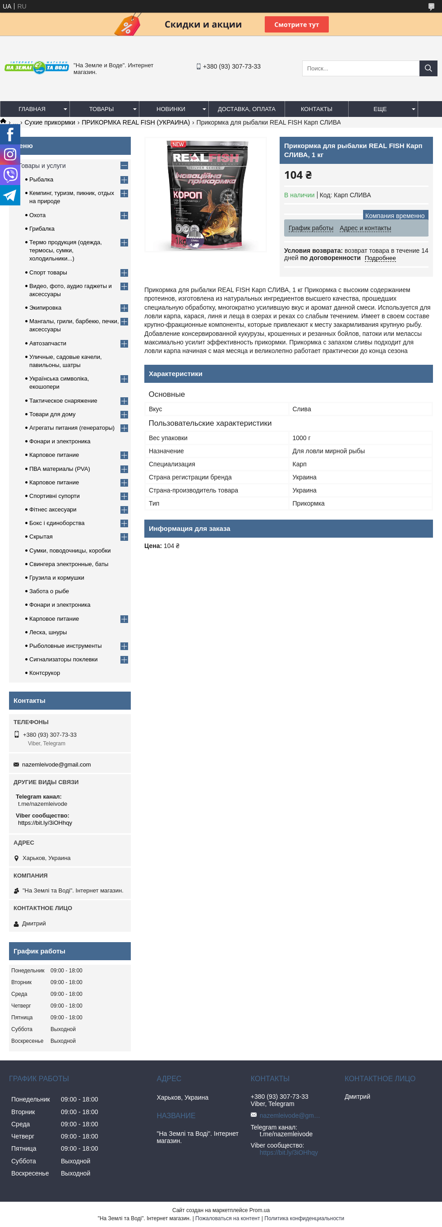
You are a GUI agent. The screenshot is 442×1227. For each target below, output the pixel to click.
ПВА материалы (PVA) (59, 468)
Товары (101, 109)
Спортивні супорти (54, 496)
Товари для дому (52, 414)
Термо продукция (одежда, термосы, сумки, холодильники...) (65, 250)
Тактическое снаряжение (63, 400)
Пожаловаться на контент (227, 1218)
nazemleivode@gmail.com (56, 764)
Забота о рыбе (49, 591)
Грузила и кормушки (56, 577)
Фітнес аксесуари (53, 509)
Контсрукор (44, 672)
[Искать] (428, 68)
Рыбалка (41, 179)
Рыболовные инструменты (65, 645)
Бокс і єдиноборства (56, 523)
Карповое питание (54, 454)
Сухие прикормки (50, 122)
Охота (37, 215)
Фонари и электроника (60, 441)
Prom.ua (259, 1210)
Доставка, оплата (247, 109)
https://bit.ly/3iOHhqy (45, 822)
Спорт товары (48, 272)
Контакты (316, 109)
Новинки (171, 109)
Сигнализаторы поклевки (63, 659)
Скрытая (41, 536)
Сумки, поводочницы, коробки (70, 550)
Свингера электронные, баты (68, 564)
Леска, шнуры (48, 632)
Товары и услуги (42, 165)
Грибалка (42, 228)
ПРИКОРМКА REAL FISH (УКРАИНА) (136, 122)
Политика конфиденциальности (304, 1218)
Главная (32, 109)
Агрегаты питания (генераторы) (72, 427)
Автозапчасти (47, 343)
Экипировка (45, 307)
